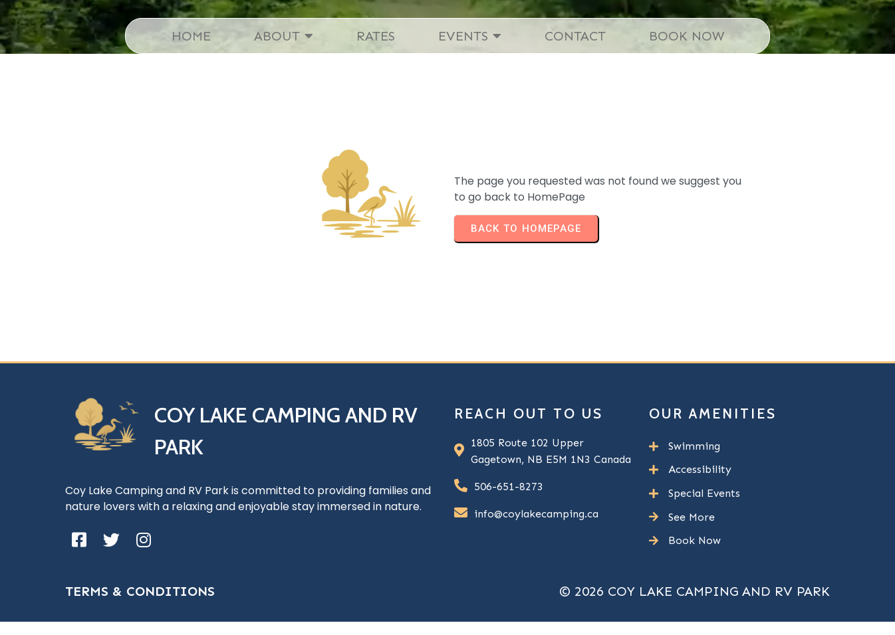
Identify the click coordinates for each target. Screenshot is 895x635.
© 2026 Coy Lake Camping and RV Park (694, 591)
